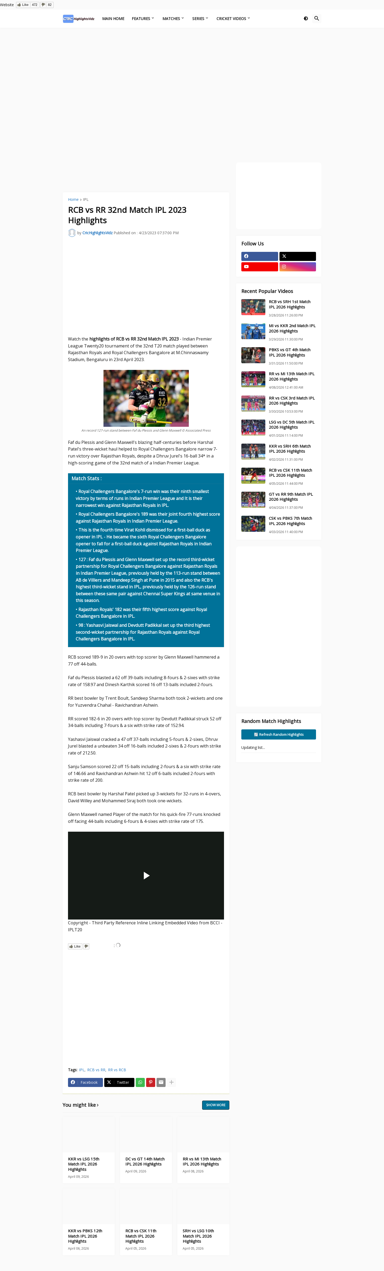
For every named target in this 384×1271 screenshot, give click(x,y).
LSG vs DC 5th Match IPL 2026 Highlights (291, 425)
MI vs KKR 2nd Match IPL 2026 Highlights (292, 328)
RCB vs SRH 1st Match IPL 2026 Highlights (289, 304)
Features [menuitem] (141, 18)
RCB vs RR (96, 1069)
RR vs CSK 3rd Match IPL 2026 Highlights (292, 401)
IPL (86, 200)
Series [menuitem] (198, 18)
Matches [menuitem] (171, 18)
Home (73, 200)
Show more (215, 1105)
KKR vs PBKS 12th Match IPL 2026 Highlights (85, 1236)
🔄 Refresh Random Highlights (279, 734)
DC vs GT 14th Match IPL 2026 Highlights (145, 1161)
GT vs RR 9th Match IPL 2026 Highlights (291, 497)
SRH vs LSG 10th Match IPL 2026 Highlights (198, 1236)
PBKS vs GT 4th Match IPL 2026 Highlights (289, 352)
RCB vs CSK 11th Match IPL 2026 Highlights (140, 1236)
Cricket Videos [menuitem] (231, 18)
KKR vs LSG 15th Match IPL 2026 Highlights (83, 1164)
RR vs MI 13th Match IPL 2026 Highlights (202, 1161)
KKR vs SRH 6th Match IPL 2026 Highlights (290, 449)
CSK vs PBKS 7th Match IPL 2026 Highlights (290, 521)
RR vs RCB (117, 1069)
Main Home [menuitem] (113, 18)
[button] (305, 18)
